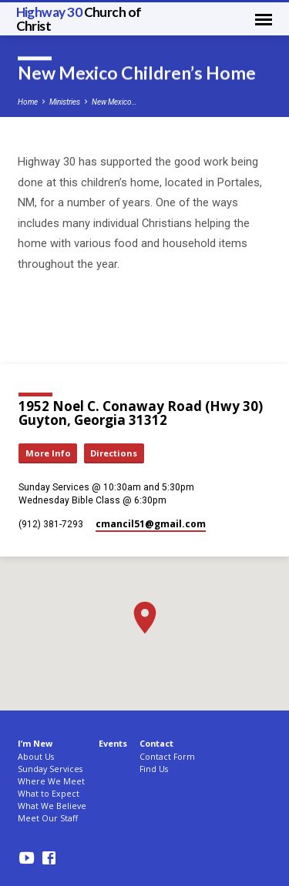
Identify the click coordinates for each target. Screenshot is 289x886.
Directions (113, 453)
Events (113, 743)
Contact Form (167, 756)
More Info (48, 453)
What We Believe (52, 806)
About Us (36, 756)
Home (28, 102)
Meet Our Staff (48, 818)
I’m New (35, 743)
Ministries (64, 102)
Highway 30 (79, 18)
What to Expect (48, 793)
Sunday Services (50, 769)
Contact (156, 743)
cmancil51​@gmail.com (151, 523)
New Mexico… (114, 102)
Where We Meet (51, 781)
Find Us (153, 769)
